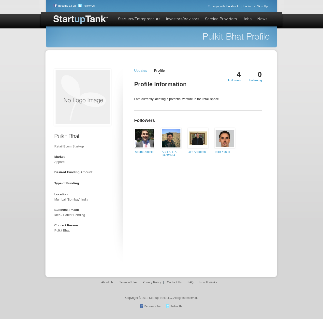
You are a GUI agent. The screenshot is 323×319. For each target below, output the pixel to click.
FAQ (190, 282)
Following (255, 80)
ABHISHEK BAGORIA (169, 153)
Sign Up (262, 6)
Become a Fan (64, 5)
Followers (234, 80)
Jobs (247, 18)
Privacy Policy (152, 282)
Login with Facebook (223, 6)
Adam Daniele (144, 152)
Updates (140, 70)
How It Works (208, 282)
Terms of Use (128, 282)
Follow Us (86, 5)
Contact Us (174, 282)
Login (246, 6)
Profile (159, 70)
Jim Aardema (197, 152)
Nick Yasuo (222, 152)
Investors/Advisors (182, 18)
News (262, 18)
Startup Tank (81, 19)
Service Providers (221, 18)
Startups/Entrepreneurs (139, 18)
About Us (107, 282)
